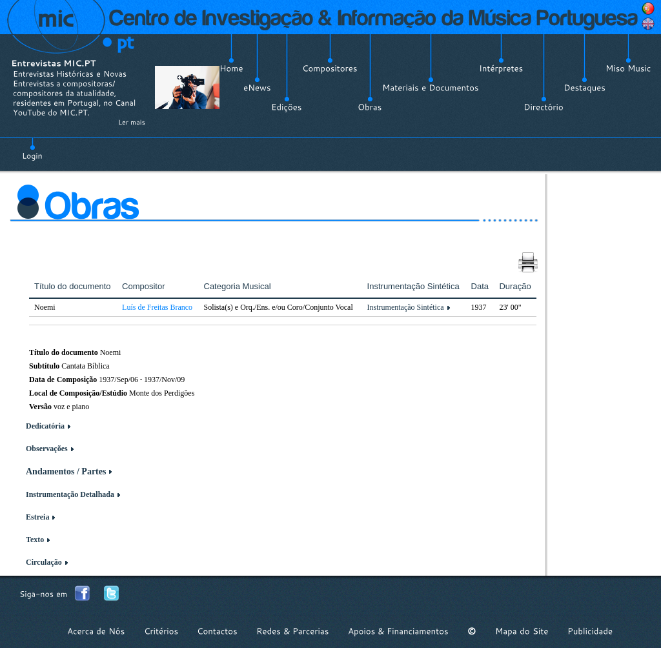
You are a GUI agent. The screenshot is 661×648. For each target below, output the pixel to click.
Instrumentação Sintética (405, 307)
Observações (47, 448)
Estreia (37, 516)
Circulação (44, 562)
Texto (35, 539)
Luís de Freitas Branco (157, 307)
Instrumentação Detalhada (70, 494)
